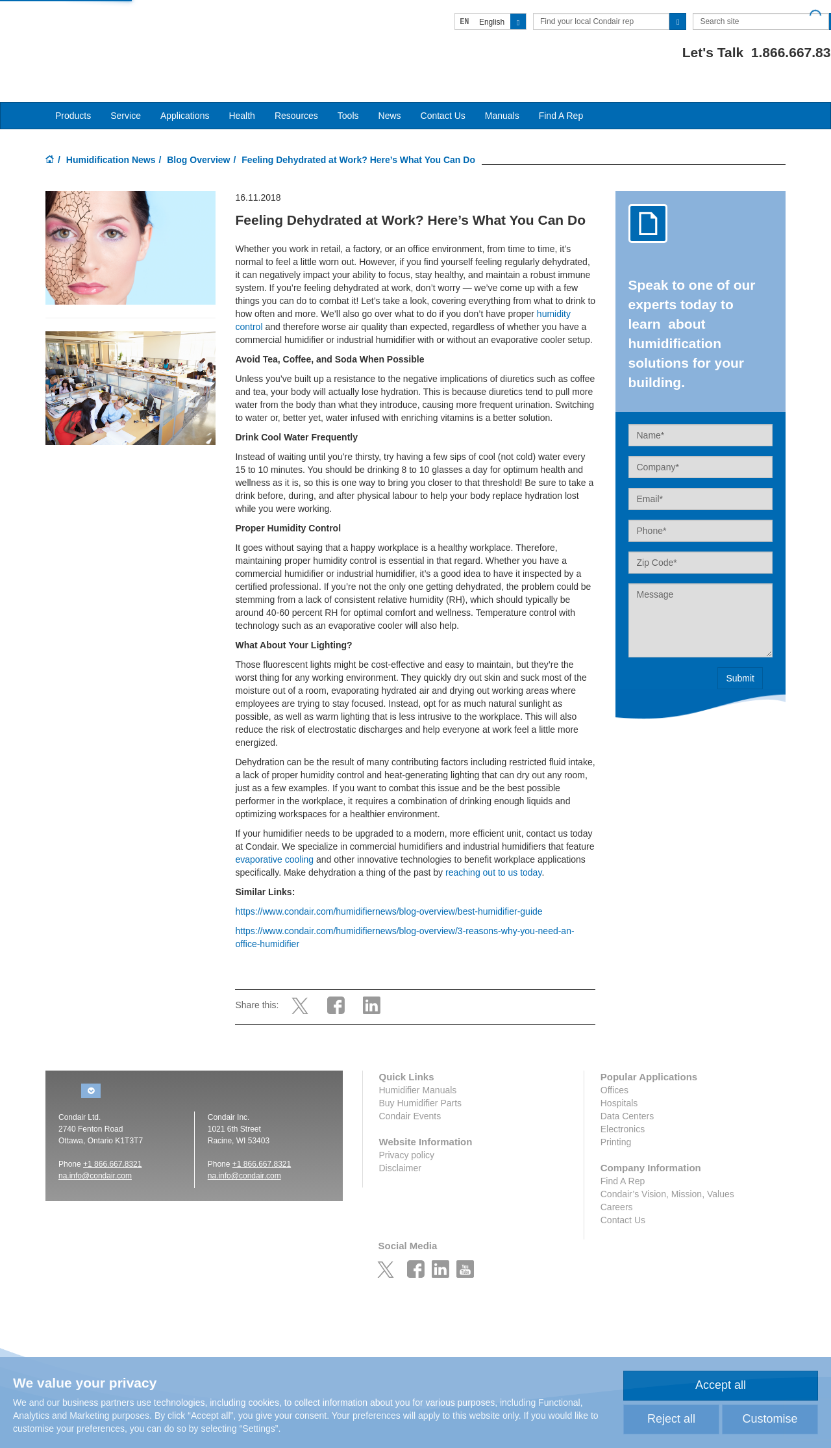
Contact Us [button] (443, 91)
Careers (617, 1183)
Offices (614, 1066)
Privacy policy (407, 1131)
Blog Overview (198, 136)
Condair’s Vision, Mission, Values (667, 1170)
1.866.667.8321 (738, 52)
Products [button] (73, 91)
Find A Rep (561, 91)
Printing (616, 1118)
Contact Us (623, 1196)
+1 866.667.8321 (112, 1140)
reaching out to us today (493, 848)
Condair (120, 29)
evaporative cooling (274, 835)
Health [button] (241, 91)
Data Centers (627, 1092)
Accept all (720, 1384)
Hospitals (619, 1079)
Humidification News (111, 136)
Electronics (623, 1105)
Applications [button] (185, 91)
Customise (769, 1418)
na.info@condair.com (244, 1151)
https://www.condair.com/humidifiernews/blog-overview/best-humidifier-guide (388, 887)
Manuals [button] (502, 91)
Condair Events (410, 1092)
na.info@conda (84, 1151)
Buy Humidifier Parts (420, 1079)
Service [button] (125, 91)
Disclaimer (400, 1144)
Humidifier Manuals (418, 1066)
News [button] (389, 91)
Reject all (671, 1418)
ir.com (121, 1151)
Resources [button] (296, 91)
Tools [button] (348, 91)
